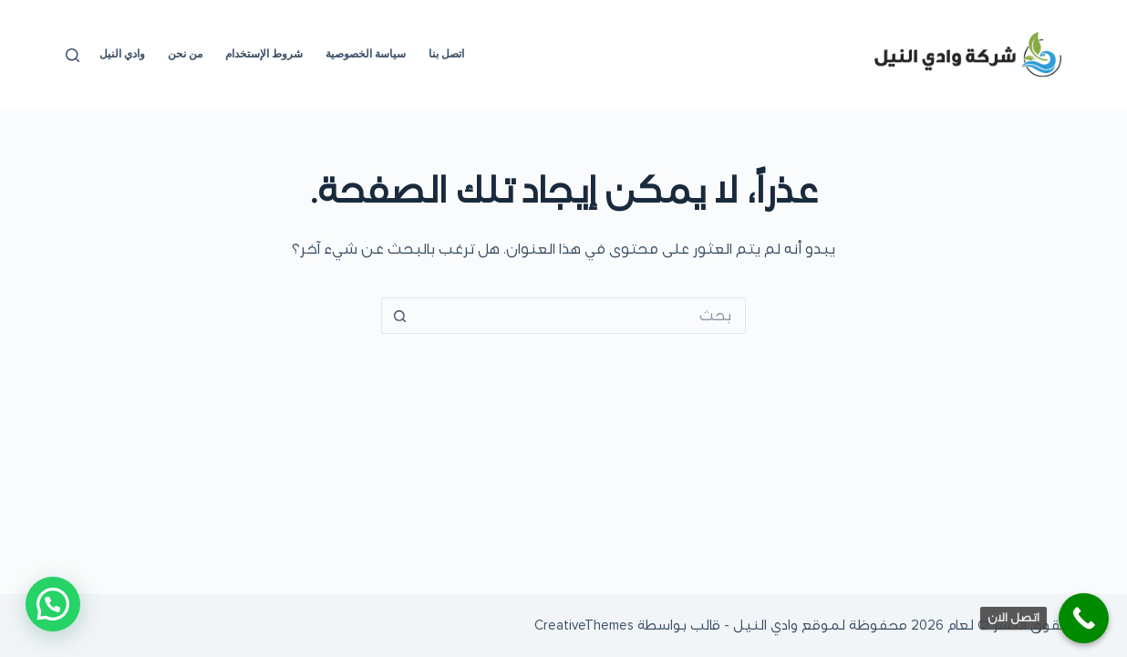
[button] (53, 604)
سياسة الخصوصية (366, 53)
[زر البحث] (399, 315)
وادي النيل (122, 53)
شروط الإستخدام (264, 53)
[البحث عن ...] (582, 315)
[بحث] (72, 55)
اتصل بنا (446, 53)
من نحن (185, 53)
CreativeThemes (584, 625)
